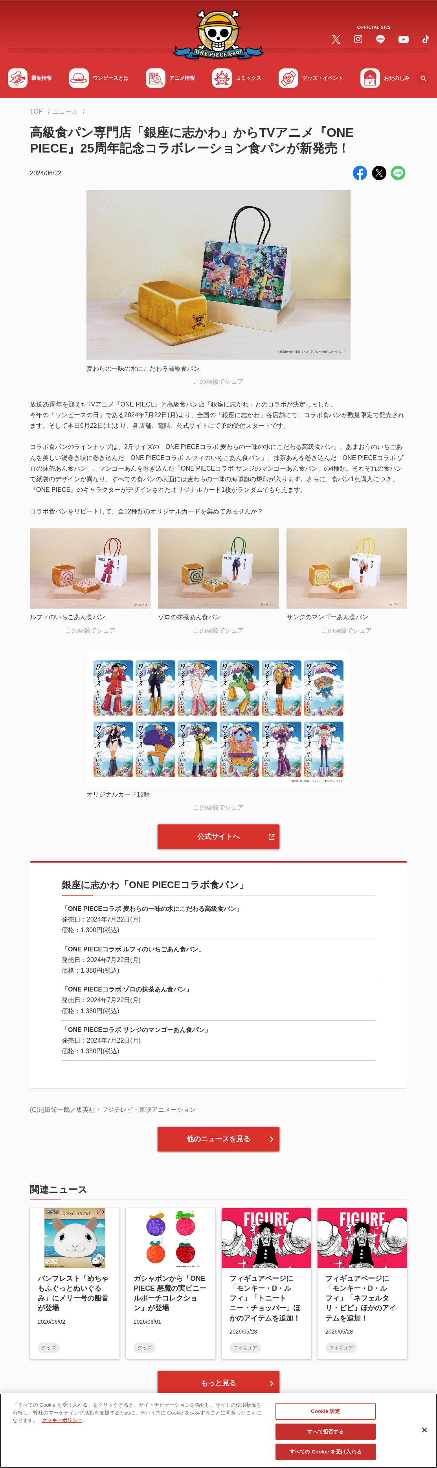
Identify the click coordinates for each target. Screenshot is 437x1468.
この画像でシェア (218, 381)
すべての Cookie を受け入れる (326, 1455)
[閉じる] (424, 1432)
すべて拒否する (325, 1434)
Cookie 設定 (325, 1414)
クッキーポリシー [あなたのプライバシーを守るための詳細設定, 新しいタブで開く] (62, 1423)
